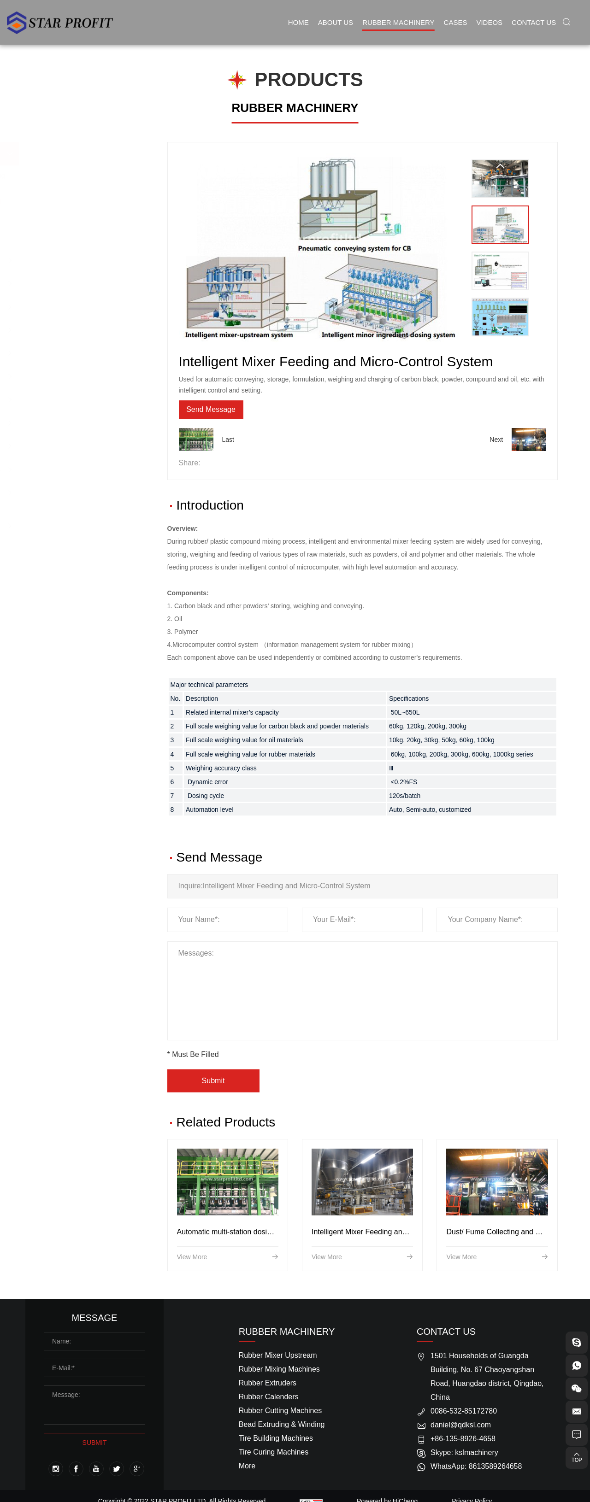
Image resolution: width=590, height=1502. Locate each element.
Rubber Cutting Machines (89, 330)
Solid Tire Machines (80, 446)
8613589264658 (495, 1470)
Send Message (234, 411)
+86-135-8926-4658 (463, 1442)
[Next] (500, 329)
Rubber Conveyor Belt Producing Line (84, 497)
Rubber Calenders (78, 307)
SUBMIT (95, 1446)
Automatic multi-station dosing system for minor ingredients (273, 1275)
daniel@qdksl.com (461, 1428)
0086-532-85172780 (464, 1415)
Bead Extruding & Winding (90, 353)
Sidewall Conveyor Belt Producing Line (85, 530)
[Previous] (500, 166)
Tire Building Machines (85, 376)
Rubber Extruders (77, 283)
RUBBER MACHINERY (295, 108)
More (247, 1469)
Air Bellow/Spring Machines (92, 469)
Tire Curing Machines (83, 399)
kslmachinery (476, 1456)
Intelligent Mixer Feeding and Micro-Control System (395, 1275)
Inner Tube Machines (82, 423)
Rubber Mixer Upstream (87, 154)
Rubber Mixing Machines (88, 260)
